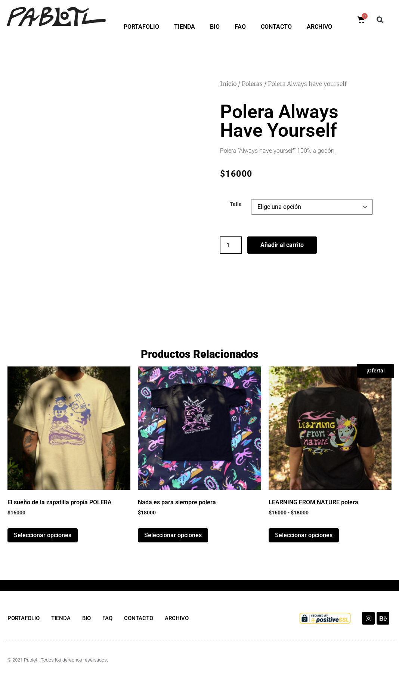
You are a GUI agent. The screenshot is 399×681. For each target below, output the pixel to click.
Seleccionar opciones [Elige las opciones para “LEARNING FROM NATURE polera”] (303, 535)
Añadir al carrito (282, 244)
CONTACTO (276, 26)
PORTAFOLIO (141, 26)
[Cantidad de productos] (231, 245)
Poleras (252, 83)
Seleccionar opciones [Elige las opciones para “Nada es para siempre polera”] (173, 535)
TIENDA (184, 26)
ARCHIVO (319, 26)
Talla (236, 204)
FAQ (240, 26)
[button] (380, 19)
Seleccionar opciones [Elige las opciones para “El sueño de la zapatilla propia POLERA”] (42, 535)
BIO (215, 26)
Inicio (228, 83)
